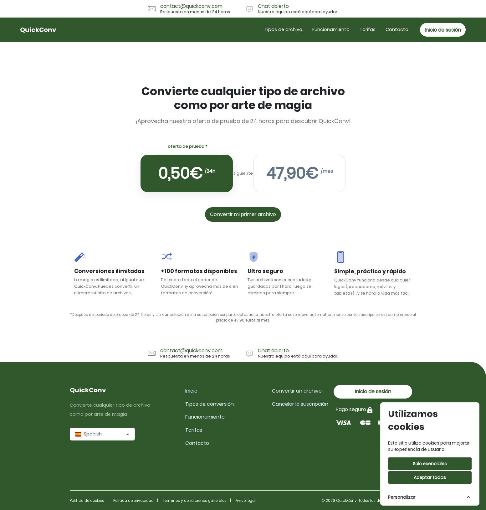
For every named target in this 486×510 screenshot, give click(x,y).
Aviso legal (246, 500)
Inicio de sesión (443, 29)
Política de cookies (87, 500)
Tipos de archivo (283, 29)
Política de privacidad (133, 500)
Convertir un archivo (297, 390)
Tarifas (368, 29)
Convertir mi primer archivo (243, 215)
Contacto (397, 29)
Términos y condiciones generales (195, 500)
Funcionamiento (331, 29)
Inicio (191, 390)
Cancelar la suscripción (300, 404)
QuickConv (38, 29)
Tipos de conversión (209, 404)
